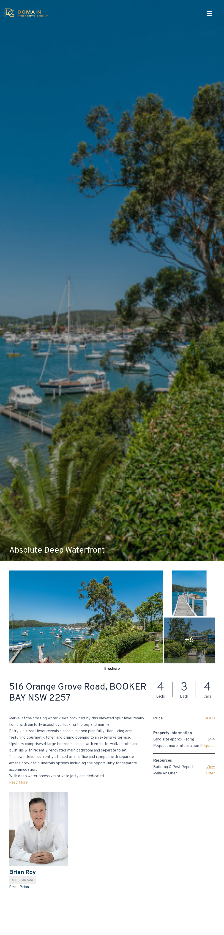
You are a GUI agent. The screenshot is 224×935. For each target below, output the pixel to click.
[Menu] (209, 13)
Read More (18, 782)
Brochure (112, 669)
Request (207, 746)
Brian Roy (22, 872)
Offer (210, 773)
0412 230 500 (22, 880)
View (210, 767)
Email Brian (19, 887)
